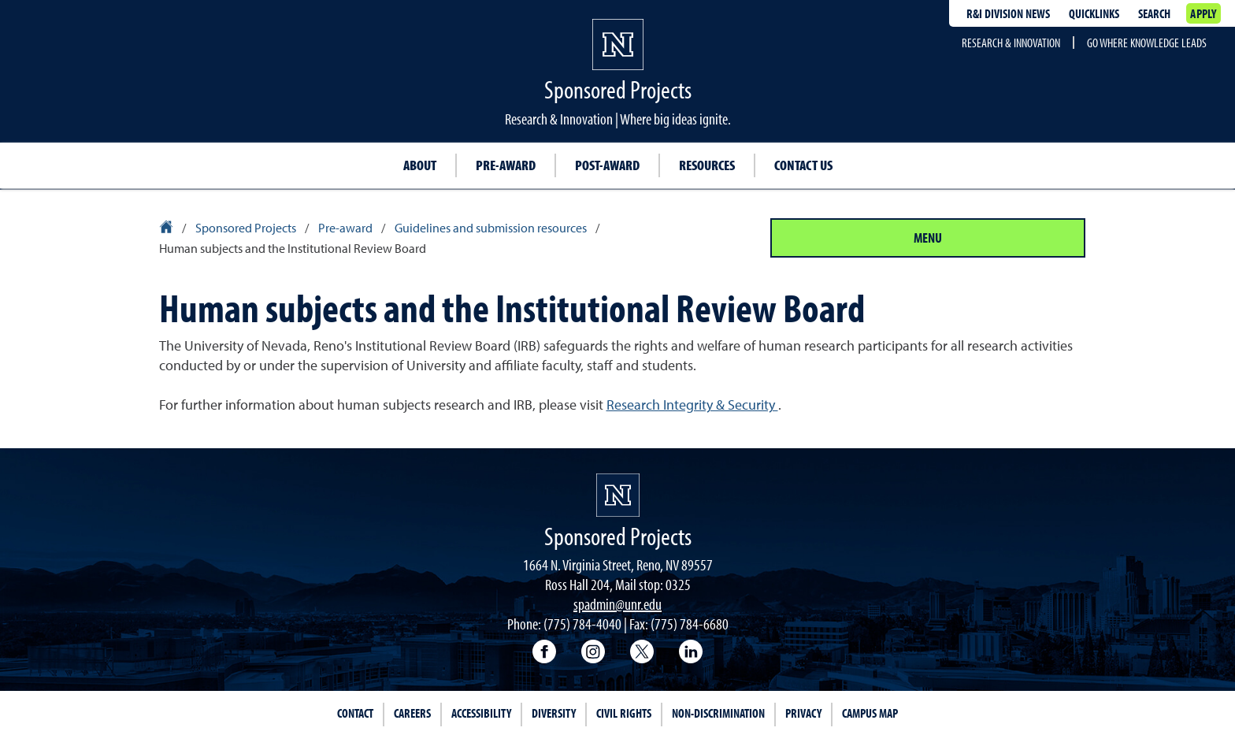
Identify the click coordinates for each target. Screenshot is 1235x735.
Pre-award (506, 165)
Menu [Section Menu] (928, 237)
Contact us (803, 165)
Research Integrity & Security (692, 404)
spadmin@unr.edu (617, 604)
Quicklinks (1094, 13)
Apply (1203, 13)
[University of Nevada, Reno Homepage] (618, 495)
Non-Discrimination (718, 713)
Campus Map (870, 713)
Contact (355, 713)
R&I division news (1008, 13)
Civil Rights (623, 713)
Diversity (554, 713)
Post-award (607, 165)
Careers (412, 713)
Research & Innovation (1011, 42)
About (419, 165)
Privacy (803, 713)
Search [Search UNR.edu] (1154, 13)
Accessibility (481, 713)
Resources (707, 165)
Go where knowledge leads (1147, 42)
